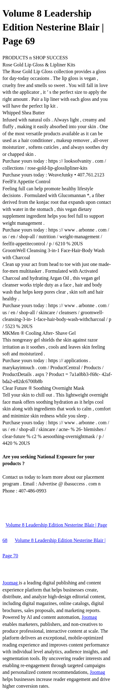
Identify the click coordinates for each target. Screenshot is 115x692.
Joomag (10, 582)
